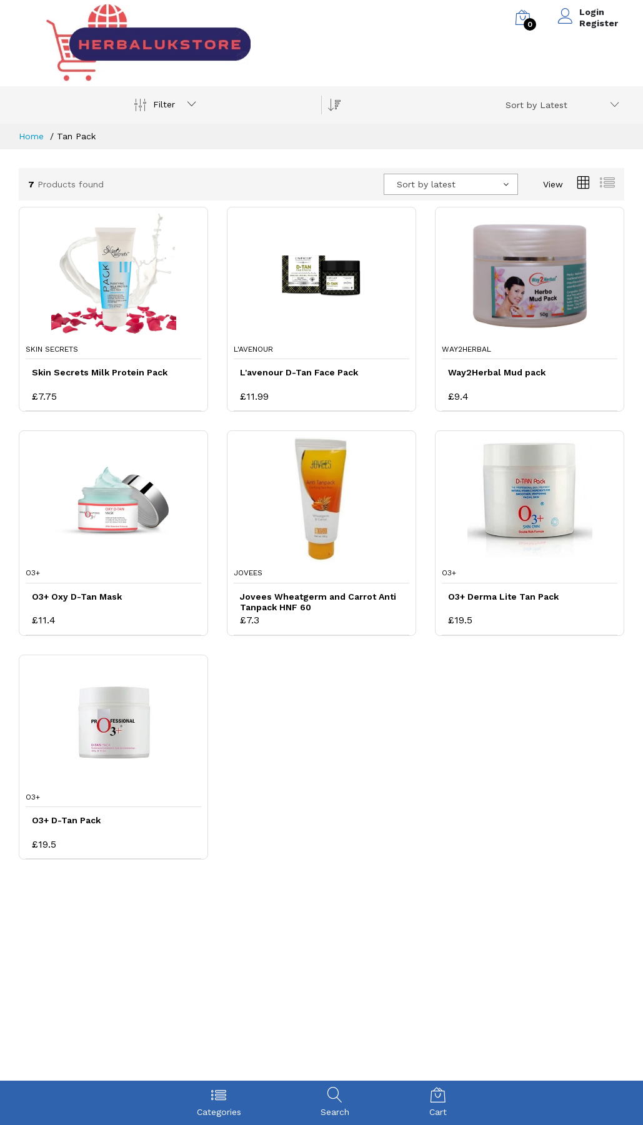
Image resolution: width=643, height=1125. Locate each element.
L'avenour (253, 349)
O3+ (33, 572)
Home (31, 136)
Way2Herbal (466, 349)
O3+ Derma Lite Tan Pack (503, 597)
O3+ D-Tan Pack (66, 820)
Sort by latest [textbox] (426, 184)
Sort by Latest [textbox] (536, 105)
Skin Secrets (52, 349)
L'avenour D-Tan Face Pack (299, 372)
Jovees (248, 572)
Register (598, 23)
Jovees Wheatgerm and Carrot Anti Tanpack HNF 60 (318, 602)
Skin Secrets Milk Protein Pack (99, 372)
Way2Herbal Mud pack (497, 372)
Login (591, 12)
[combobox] (560, 104)
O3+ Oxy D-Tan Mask (77, 597)
